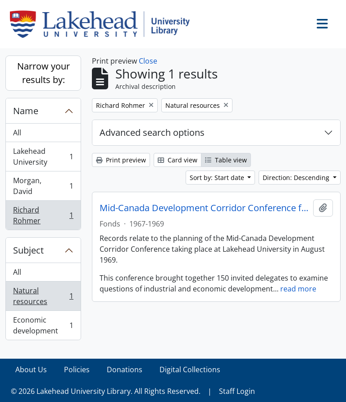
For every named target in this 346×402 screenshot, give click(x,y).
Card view (177, 160)
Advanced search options (152, 132)
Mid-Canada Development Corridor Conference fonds (205, 208)
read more (298, 289)
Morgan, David (43, 186)
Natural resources (43, 296)
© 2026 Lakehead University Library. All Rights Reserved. (105, 391)
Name (25, 111)
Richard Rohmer (43, 215)
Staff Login (237, 391)
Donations (124, 369)
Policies (77, 369)
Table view (226, 160)
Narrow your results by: (43, 73)
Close (148, 61)
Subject (28, 250)
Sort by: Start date (218, 177)
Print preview (121, 160)
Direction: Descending (297, 177)
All (17, 133)
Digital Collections (189, 369)
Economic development (43, 325)
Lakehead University (43, 156)
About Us (31, 369)
